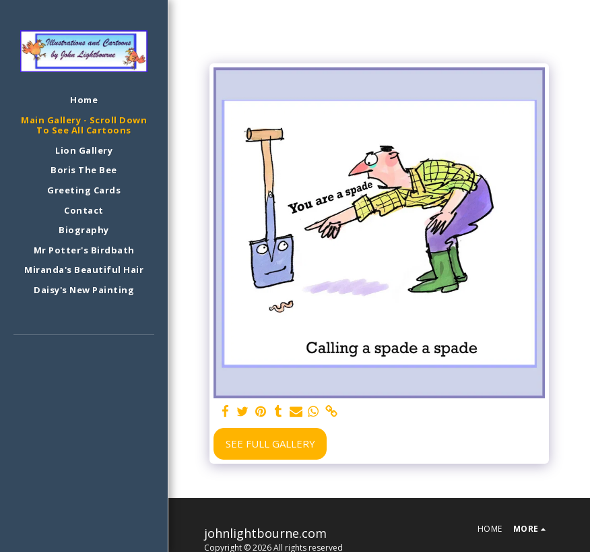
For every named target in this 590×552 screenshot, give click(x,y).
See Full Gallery (270, 443)
